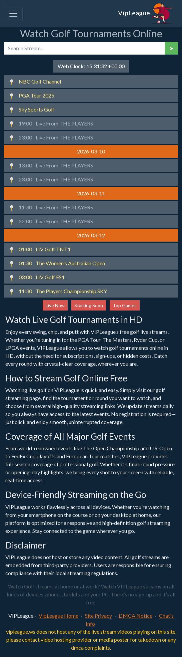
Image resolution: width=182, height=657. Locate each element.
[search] (84, 48)
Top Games (125, 305)
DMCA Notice (135, 615)
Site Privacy (98, 615)
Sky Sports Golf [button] (31, 109)
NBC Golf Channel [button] (34, 82)
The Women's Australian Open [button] (56, 263)
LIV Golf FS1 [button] (36, 277)
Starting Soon (88, 305)
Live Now (55, 305)
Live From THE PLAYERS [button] (50, 123)
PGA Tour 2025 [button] (31, 96)
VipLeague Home (58, 615)
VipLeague (145, 13)
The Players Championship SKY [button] (57, 291)
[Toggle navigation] (13, 13)
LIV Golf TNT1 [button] (39, 249)
